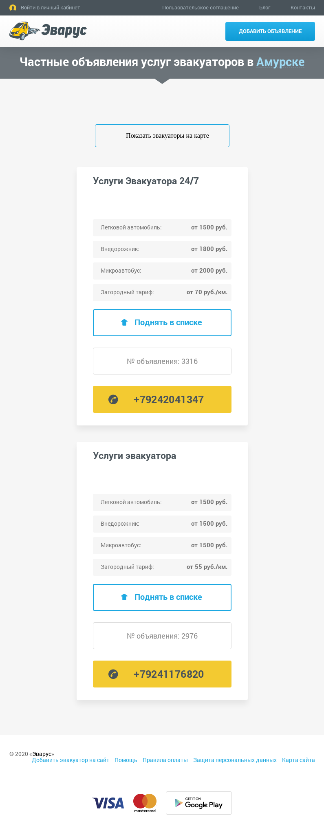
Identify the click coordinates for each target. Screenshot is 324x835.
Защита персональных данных (235, 760)
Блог (264, 7)
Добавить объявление (270, 31)
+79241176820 (169, 674)
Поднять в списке (168, 322)
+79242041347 (169, 399)
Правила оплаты (165, 760)
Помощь (126, 760)
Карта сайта (298, 760)
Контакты (303, 7)
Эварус (41, 754)
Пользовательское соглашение (200, 7)
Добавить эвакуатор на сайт (70, 760)
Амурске (280, 62)
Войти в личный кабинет (50, 7)
